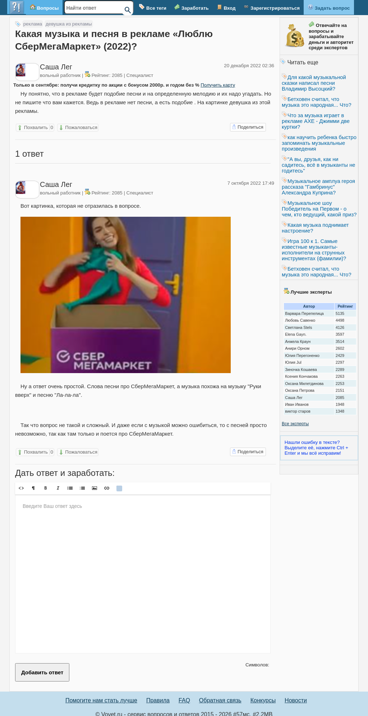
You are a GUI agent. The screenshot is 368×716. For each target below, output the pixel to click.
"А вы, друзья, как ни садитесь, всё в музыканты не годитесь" (318, 165)
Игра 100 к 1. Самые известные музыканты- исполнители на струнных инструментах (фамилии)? (314, 249)
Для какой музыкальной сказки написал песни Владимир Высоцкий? (314, 83)
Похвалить (35, 127)
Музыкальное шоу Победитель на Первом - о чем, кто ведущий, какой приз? (319, 208)
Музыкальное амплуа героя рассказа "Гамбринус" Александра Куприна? (318, 187)
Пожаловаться (77, 127)
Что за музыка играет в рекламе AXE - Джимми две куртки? (316, 121)
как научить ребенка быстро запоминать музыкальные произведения (319, 143)
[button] (21, 482)
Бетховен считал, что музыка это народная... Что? (316, 102)
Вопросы (44, 7)
